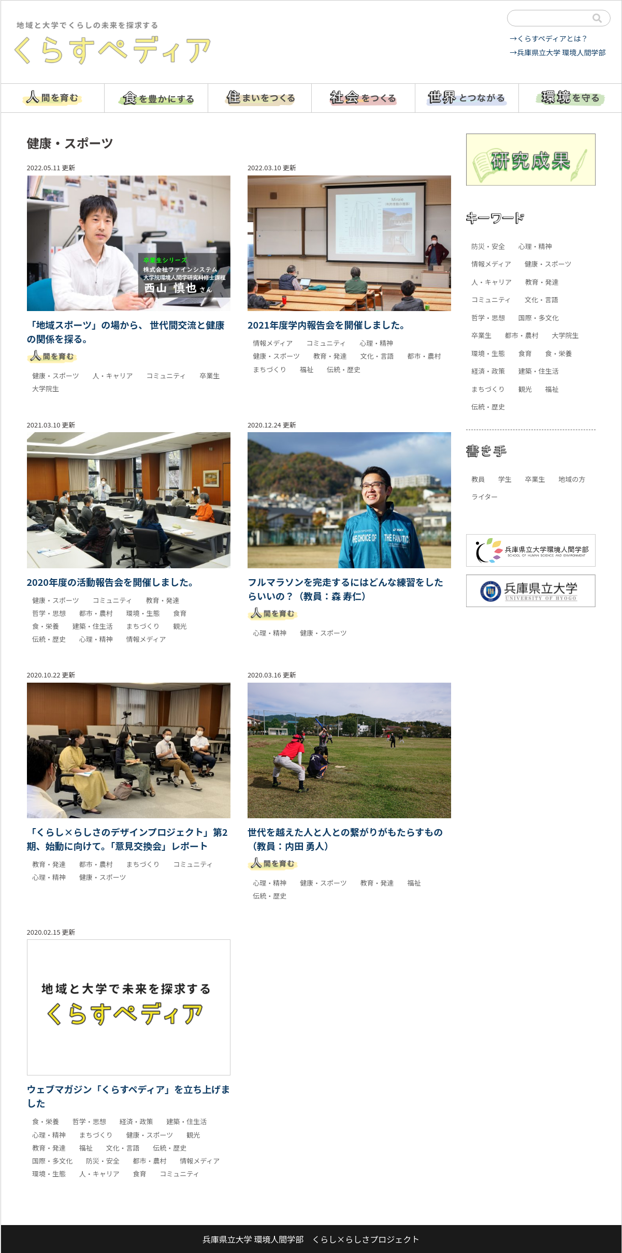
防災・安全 (103, 1161)
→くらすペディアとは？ (549, 38)
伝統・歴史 (343, 369)
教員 (478, 479)
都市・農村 (424, 356)
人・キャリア (112, 375)
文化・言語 (377, 356)
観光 (179, 626)
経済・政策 (136, 1121)
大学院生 (45, 388)
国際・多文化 (52, 1161)
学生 (505, 479)
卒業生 (209, 375)
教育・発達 (330, 356)
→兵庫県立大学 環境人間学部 (557, 52)
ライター (484, 497)
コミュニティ (166, 375)
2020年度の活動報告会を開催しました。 (112, 581)
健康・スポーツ (55, 375)
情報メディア (273, 343)
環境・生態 (143, 613)
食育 (179, 613)
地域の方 (571, 479)
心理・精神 (376, 343)
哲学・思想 (49, 613)
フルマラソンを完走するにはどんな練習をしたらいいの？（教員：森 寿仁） (345, 588)
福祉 (306, 369)
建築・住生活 (93, 626)
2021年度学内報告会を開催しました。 (328, 324)
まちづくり (269, 369)
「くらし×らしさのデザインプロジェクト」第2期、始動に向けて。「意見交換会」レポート (127, 838)
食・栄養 (45, 626)
